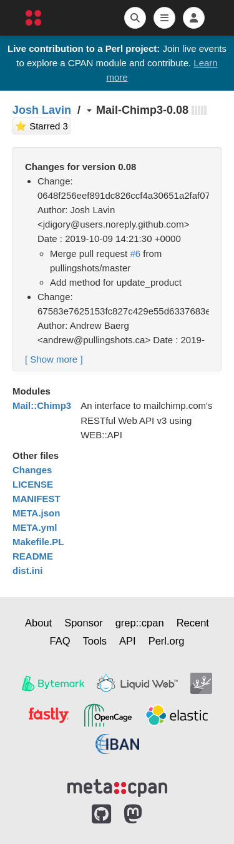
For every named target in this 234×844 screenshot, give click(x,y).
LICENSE (32, 484)
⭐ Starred (43, 124)
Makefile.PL (38, 541)
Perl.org (167, 640)
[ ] (54, 359)
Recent (193, 622)
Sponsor (83, 622)
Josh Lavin (41, 110)
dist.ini (27, 570)
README (32, 556)
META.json (36, 513)
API (127, 640)
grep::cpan (139, 622)
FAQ (60, 640)
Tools (95, 640)
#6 (135, 253)
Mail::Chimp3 (41, 405)
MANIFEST (36, 498)
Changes (32, 470)
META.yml (34, 527)
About (38, 622)
